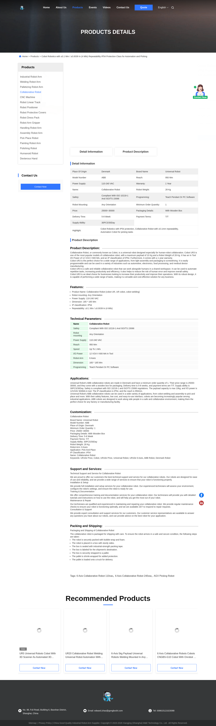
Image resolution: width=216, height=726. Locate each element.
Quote (143, 7)
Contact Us (123, 7)
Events (93, 7)
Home (46, 7)
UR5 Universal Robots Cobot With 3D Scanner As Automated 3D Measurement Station (38, 655)
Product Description (135, 151)
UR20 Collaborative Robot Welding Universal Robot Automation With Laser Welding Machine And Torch (84, 655)
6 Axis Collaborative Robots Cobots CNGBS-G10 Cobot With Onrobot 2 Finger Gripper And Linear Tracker (176, 655)
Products (78, 7)
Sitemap (32, 723)
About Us (61, 7)
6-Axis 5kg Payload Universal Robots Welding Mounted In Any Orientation (128, 655)
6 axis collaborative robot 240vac (133, 576)
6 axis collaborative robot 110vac (95, 576)
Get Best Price (154, 137)
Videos (106, 7)
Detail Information (91, 151)
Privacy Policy (45, 723)
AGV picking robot (164, 576)
